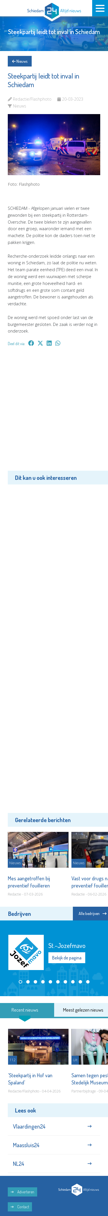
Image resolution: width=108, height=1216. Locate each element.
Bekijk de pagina (67, 958)
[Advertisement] (54, 412)
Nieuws (19, 61)
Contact (20, 1206)
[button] (20, 982)
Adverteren (22, 1191)
